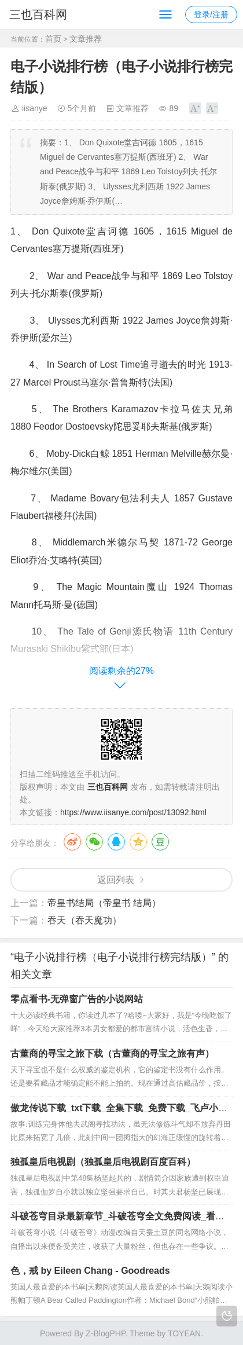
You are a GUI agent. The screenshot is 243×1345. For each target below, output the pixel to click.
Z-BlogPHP (105, 1333)
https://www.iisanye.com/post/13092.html (133, 812)
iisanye (34, 108)
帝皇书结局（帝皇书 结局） (104, 903)
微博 (72, 842)
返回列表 (115, 880)
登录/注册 (211, 14)
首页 (53, 38)
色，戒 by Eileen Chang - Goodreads (90, 1271)
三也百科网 (38, 14)
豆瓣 (160, 842)
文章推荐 (85, 38)
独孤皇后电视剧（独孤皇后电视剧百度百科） (103, 1162)
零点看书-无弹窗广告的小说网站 (76, 999)
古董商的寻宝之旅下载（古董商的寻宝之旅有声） (112, 1053)
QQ (116, 842)
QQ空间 (138, 842)
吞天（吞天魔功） (84, 920)
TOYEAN (184, 1333)
